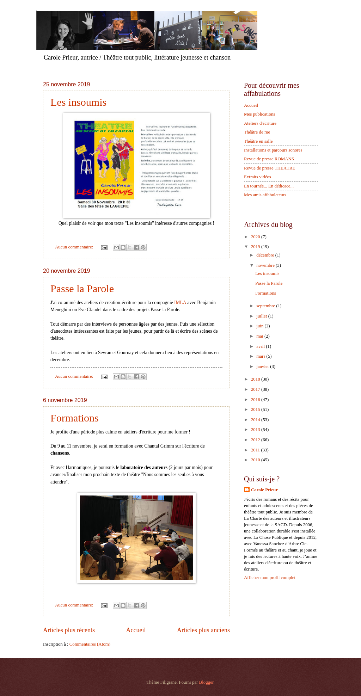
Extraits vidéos (257, 176)
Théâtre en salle (258, 141)
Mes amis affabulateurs (265, 194)
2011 (256, 450)
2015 (256, 409)
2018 (256, 379)
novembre (266, 265)
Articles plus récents (69, 630)
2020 (256, 236)
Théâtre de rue (257, 132)
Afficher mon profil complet (269, 577)
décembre (265, 255)
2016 (256, 399)
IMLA (180, 302)
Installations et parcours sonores (273, 150)
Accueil (136, 630)
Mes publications (259, 114)
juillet (262, 316)
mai (260, 336)
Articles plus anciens (203, 630)
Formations (74, 418)
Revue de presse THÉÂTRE (269, 168)
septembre (266, 305)
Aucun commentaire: (74, 247)
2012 (256, 439)
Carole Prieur (264, 489)
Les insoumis (78, 102)
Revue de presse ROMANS (269, 158)
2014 (256, 419)
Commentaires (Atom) (89, 644)
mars (261, 356)
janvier (263, 366)
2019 (256, 246)
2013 (256, 429)
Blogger (206, 682)
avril (261, 346)
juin (260, 326)
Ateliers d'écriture (260, 123)
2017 (256, 389)
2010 (256, 459)
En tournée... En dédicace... (269, 186)
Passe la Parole (82, 288)
